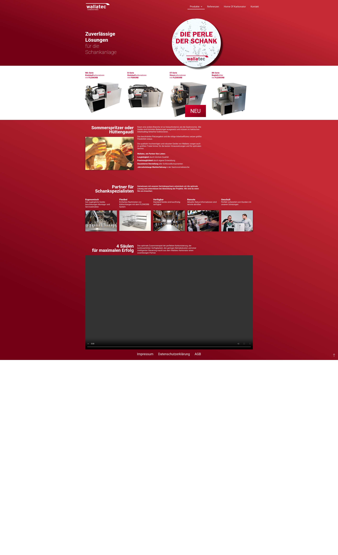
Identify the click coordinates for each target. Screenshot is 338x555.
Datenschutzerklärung (174, 354)
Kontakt (255, 6)
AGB (198, 354)
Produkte (196, 7)
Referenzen (213, 6)
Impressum (145, 354)
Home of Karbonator (235, 6)
